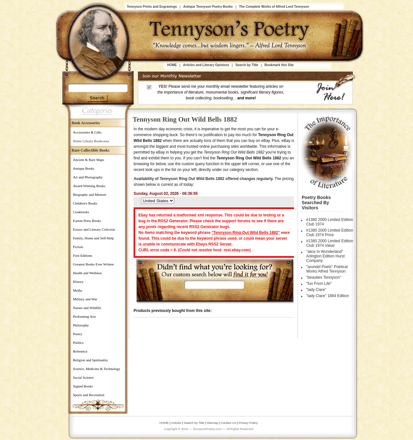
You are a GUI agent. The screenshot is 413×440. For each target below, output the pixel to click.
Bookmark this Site (279, 65)
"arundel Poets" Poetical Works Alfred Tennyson (327, 269)
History (78, 282)
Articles (176, 423)
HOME (172, 65)
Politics (78, 343)
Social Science (83, 377)
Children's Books (85, 203)
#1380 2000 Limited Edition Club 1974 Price (329, 232)
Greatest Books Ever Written (93, 264)
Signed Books (83, 386)
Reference (80, 351)
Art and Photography (88, 177)
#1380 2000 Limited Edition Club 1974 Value (329, 243)
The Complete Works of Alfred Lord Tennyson (274, 6)
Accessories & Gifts (87, 132)
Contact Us (229, 423)
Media (77, 290)
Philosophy (81, 325)
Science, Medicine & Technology (96, 369)
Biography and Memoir (89, 194)
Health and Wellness (87, 273)
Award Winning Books (89, 186)
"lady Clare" (316, 289)
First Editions (82, 255)
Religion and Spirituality (90, 360)
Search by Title (246, 65)
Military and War (85, 299)
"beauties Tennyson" (323, 277)
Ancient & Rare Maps (88, 160)
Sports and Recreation (88, 395)
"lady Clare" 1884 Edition (327, 296)
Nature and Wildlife (87, 308)
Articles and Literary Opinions (206, 65)
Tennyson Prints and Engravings (152, 6)
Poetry (77, 334)
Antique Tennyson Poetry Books (208, 6)
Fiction (78, 247)
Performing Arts (84, 316)
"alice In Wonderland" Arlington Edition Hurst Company (325, 256)
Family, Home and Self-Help (93, 238)
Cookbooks (81, 212)
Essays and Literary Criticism (94, 229)
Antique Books (83, 168)
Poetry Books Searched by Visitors (316, 202)
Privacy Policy (248, 423)
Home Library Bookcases (91, 141)
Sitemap (212, 423)
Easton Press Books (87, 221)
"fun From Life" (319, 283)
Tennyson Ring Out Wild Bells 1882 (185, 119)
